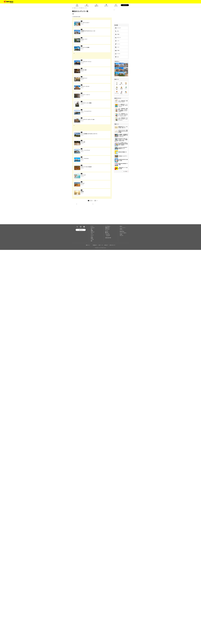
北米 (117, 31)
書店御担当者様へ (122, 231)
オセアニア (118, 37)
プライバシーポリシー (123, 227)
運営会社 (121, 226)
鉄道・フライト (121, 93)
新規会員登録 (108, 235)
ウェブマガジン (87, 5)
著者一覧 (106, 232)
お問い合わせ (121, 235)
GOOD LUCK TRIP (108, 237)
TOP (72, 7)
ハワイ (117, 41)
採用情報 (121, 234)
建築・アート (121, 84)
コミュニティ (116, 5)
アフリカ (117, 54)
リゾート (117, 44)
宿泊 (126, 84)
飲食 (116, 84)
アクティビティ (117, 93)
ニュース (106, 230)
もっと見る (125, 171)
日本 (117, 57)
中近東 (117, 50)
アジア (117, 47)
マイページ (125, 5)
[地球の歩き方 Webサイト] (8, 1)
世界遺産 (121, 88)
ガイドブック (106, 5)
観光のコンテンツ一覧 (77, 7)
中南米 (117, 34)
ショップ (126, 93)
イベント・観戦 (116, 89)
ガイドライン (121, 230)
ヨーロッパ (118, 28)
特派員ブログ (96, 5)
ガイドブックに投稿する (123, 232)
